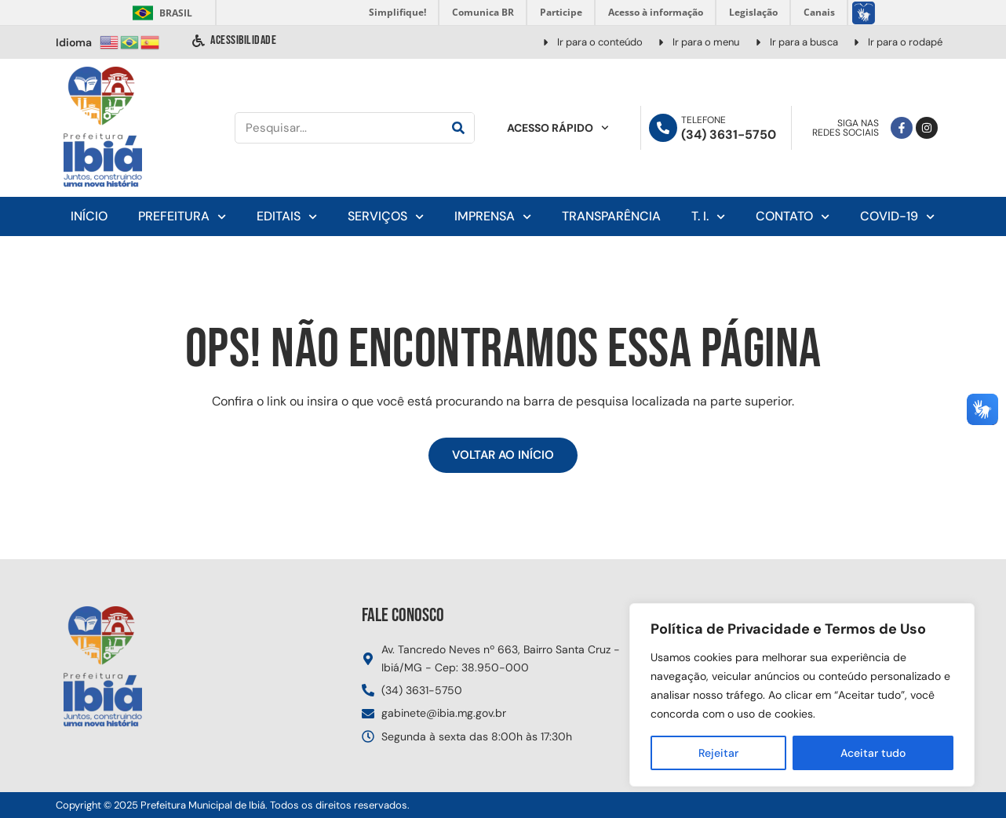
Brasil (159, 13)
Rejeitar (718, 753)
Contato (792, 217)
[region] (802, 695)
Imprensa (492, 217)
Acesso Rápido (558, 128)
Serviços (386, 217)
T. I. (708, 217)
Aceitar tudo (873, 753)
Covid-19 (897, 217)
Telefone (703, 120)
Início (89, 216)
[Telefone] (663, 128)
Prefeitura (182, 217)
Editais (287, 217)
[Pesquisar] (458, 128)
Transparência (611, 216)
